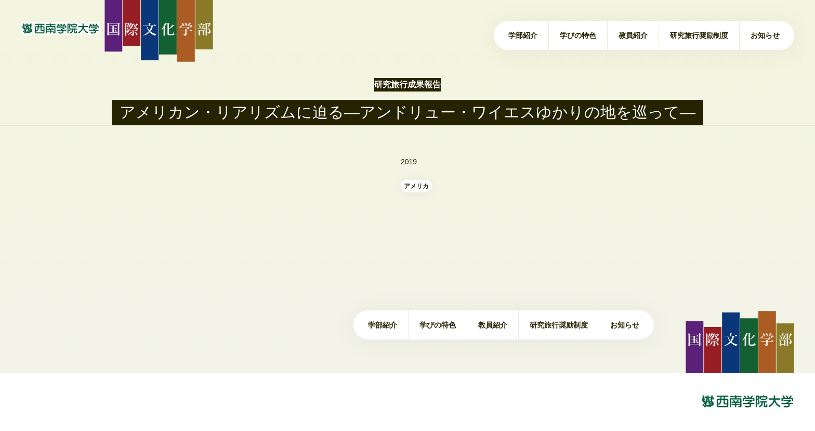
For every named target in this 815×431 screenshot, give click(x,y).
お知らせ (765, 35)
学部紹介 (522, 35)
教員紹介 (633, 35)
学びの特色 (578, 35)
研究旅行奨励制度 (699, 35)
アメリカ (416, 186)
